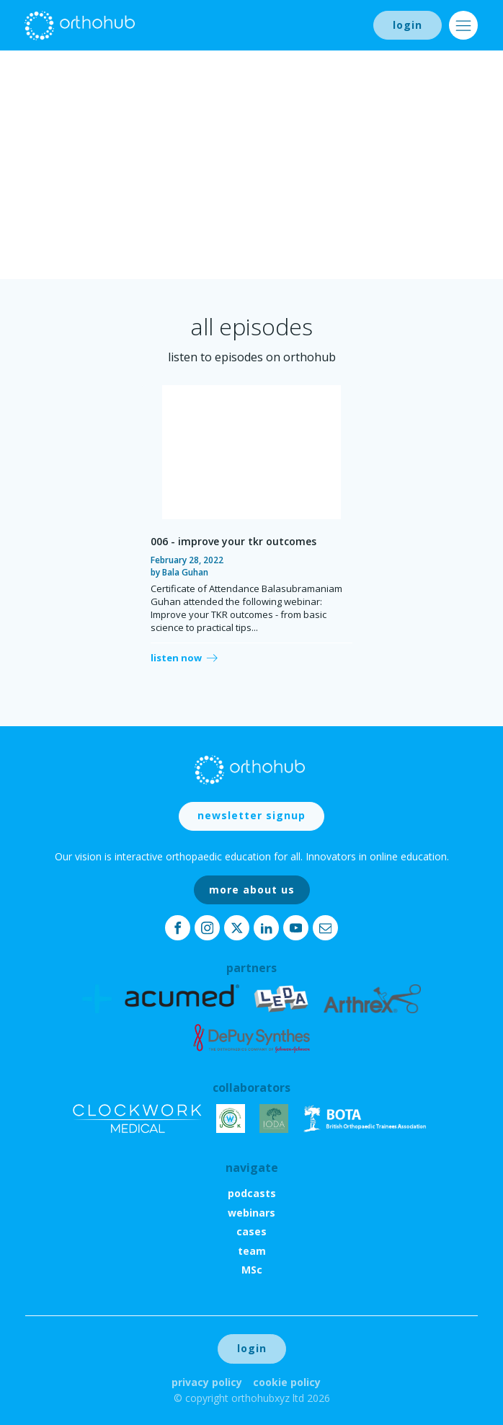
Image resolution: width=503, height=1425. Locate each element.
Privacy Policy (207, 1382)
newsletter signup (251, 815)
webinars (251, 1212)
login (407, 25)
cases (251, 1231)
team (252, 1251)
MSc (251, 1269)
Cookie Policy (287, 1382)
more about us (252, 889)
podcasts (252, 1193)
